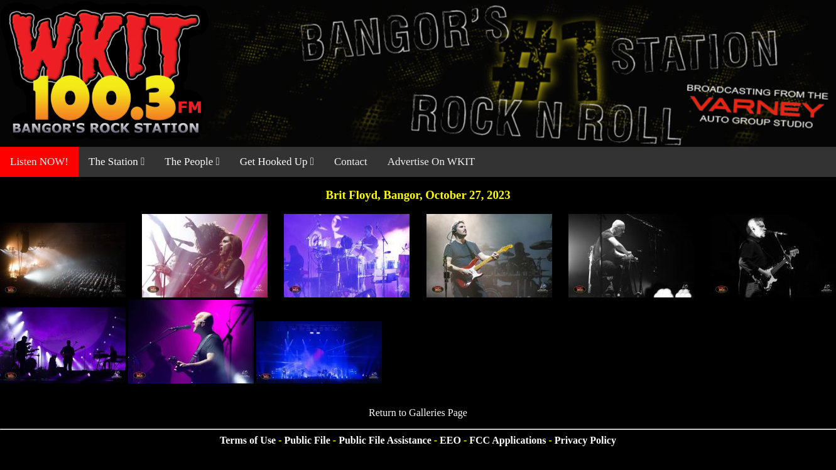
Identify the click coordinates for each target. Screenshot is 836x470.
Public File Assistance (385, 440)
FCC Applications (507, 440)
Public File (307, 440)
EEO (450, 440)
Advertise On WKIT (431, 162)
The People (192, 162)
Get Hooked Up (277, 162)
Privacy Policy (585, 440)
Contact (350, 162)
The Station (116, 162)
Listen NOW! (39, 162)
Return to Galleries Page (418, 412)
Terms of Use (248, 440)
